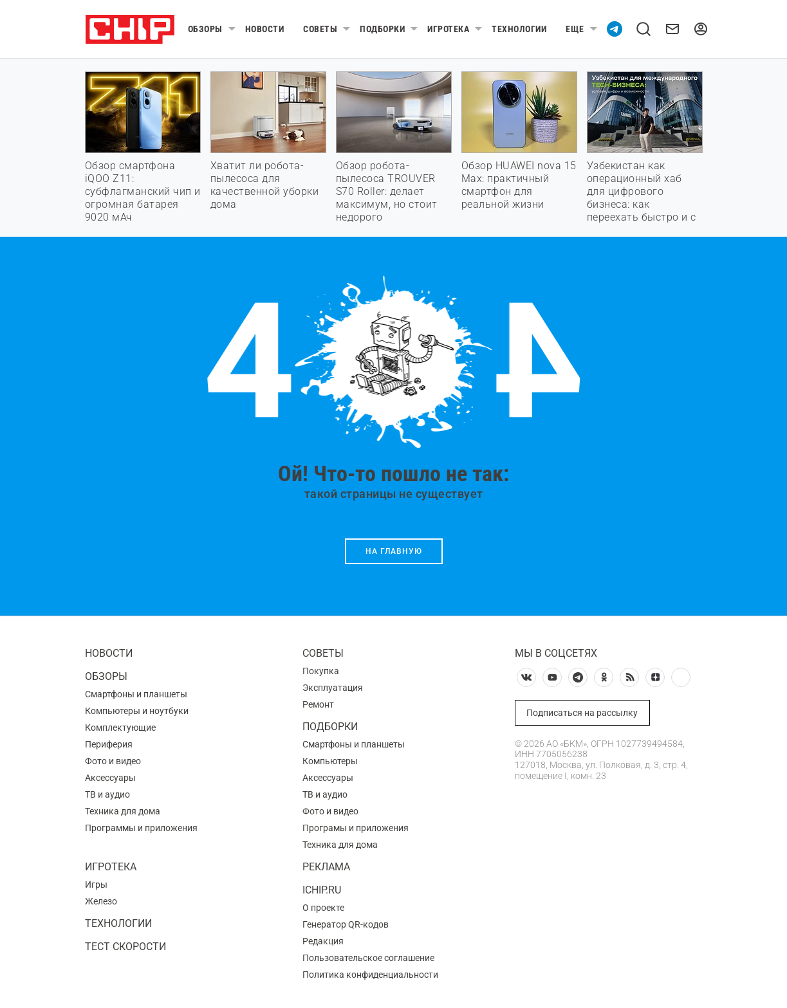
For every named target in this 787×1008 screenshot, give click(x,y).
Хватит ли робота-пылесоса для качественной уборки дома (264, 185)
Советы (320, 29)
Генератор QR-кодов (345, 924)
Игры (96, 884)
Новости (264, 29)
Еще (575, 29)
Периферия (109, 744)
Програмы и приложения (355, 828)
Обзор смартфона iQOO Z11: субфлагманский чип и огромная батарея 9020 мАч (143, 191)
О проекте (323, 908)
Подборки (382, 29)
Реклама (326, 867)
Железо (101, 901)
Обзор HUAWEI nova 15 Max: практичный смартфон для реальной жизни (519, 185)
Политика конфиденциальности (370, 974)
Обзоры (205, 29)
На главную (394, 551)
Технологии (519, 29)
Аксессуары (110, 778)
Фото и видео (113, 761)
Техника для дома (122, 811)
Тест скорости (125, 946)
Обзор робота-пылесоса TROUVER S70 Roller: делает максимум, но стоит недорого (387, 191)
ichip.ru (321, 890)
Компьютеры (330, 761)
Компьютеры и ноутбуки (137, 711)
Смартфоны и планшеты (136, 694)
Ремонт (318, 704)
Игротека (448, 29)
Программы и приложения (141, 828)
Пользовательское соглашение (368, 958)
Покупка (320, 671)
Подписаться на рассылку (582, 713)
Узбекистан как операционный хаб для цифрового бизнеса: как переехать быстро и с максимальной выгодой (641, 204)
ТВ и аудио (107, 794)
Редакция (323, 941)
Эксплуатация (332, 688)
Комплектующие (120, 727)
